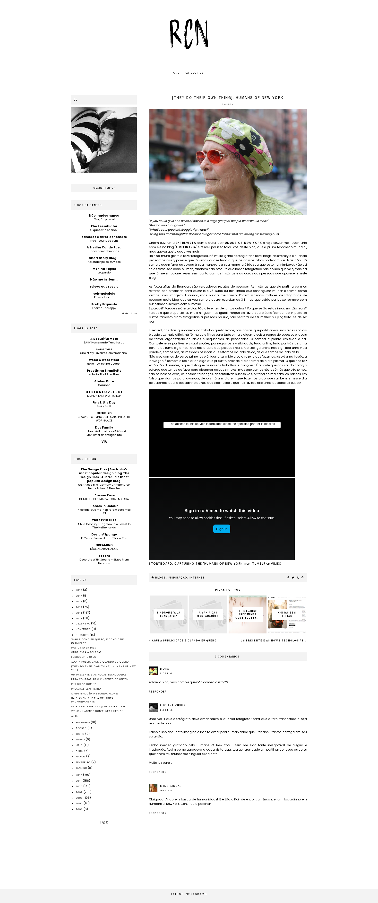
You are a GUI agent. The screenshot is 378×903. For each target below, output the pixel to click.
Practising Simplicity (104, 370)
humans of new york (242, 243)
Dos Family (104, 427)
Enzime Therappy (104, 308)
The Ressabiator (104, 226)
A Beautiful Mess (104, 339)
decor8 (104, 556)
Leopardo (104, 272)
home (176, 72)
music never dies (83, 647)
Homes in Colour (104, 506)
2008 (80, 797)
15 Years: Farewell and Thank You (104, 538)
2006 (80, 809)
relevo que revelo (104, 286)
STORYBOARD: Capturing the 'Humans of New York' (196, 563)
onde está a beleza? (86, 652)
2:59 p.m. (166, 710)
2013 (79, 618)
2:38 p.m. (166, 673)
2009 (80, 792)
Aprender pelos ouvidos (104, 262)
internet (197, 577)
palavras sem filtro (86, 688)
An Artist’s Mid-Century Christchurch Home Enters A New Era (104, 486)
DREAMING (104, 545)
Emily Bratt (104, 406)
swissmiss (104, 349)
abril (80, 750)
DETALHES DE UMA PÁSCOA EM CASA (104, 499)
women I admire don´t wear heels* (97, 711)
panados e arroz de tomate (104, 237)
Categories (195, 72)
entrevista (186, 243)
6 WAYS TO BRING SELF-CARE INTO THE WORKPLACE (104, 418)
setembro (83, 722)
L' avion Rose (104, 495)
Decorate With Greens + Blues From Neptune (104, 561)
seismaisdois (104, 293)
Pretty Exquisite (104, 304)
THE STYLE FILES (104, 520)
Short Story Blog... (104, 258)
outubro (83, 634)
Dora (164, 668)
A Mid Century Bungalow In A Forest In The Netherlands (104, 526)
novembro (84, 629)
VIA (104, 441)
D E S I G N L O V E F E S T (104, 392)
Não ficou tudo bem (104, 241)
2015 (79, 607)
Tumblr (259, 563)
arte (74, 715)
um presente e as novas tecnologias (273, 640)
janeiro (82, 767)
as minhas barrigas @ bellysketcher (98, 706)
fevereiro (83, 762)
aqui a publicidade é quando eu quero (184, 640)
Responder (158, 691)
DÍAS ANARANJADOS (104, 549)
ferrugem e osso (83, 656)
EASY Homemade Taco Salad (104, 342)
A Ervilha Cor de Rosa (104, 247)
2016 (79, 601)
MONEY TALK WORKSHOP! (104, 396)
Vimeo (276, 563)
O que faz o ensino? (104, 230)
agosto (82, 728)
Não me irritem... (104, 279)
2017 (79, 595)
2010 (79, 786)
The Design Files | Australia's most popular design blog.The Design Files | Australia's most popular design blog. (104, 475)
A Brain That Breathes (104, 374)
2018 (79, 589)
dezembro (83, 623)
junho (81, 739)
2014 (79, 612)
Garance (104, 385)
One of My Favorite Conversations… (104, 353)
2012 (79, 774)
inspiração (177, 577)
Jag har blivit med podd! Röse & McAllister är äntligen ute (104, 433)
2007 (80, 803)
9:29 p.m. (166, 790)
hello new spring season (104, 364)
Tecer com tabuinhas (104, 251)
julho (80, 733)
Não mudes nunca (104, 215)
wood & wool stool (104, 360)
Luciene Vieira (172, 705)
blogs (160, 577)
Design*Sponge (104, 534)
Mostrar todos (129, 313)
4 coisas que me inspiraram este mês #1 (104, 511)
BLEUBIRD (104, 413)
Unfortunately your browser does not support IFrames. (222, 433)
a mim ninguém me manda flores (95, 693)
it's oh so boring (84, 684)
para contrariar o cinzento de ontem (100, 679)
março (81, 756)
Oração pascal (104, 219)
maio (80, 745)
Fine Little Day (104, 402)
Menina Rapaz (104, 269)
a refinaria (186, 247)
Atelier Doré (104, 381)
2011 (79, 780)
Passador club (104, 297)
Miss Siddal (170, 786)
